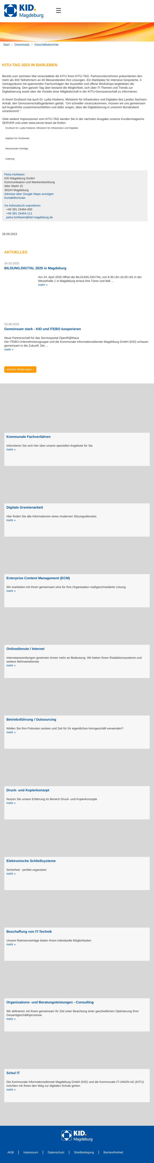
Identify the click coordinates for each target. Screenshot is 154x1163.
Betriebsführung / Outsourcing (31, 719)
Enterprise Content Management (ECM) (38, 578)
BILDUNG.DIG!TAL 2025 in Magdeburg (35, 268)
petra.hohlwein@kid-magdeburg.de (29, 217)
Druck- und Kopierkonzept (27, 790)
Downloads (22, 44)
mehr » (43, 284)
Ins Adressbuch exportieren (22, 205)
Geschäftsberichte (46, 44)
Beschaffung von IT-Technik (29, 932)
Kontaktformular (14, 197)
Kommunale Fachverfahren (28, 437)
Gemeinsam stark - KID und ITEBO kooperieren (42, 329)
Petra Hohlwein (14, 174)
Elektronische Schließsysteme (31, 861)
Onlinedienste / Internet (25, 649)
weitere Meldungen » (20, 369)
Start (6, 44)
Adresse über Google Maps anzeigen (29, 194)
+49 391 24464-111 (19, 213)
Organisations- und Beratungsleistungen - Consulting (50, 1002)
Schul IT (13, 1073)
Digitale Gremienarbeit (24, 507)
